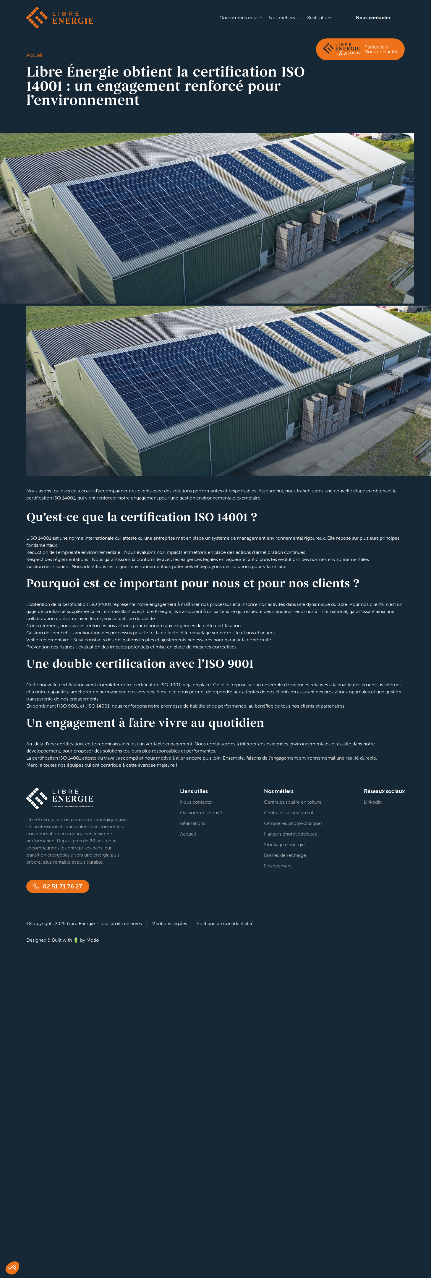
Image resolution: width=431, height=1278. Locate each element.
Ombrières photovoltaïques (293, 823)
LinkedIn (373, 802)
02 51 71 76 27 (62, 886)
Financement (278, 866)
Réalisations (319, 17)
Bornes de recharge (285, 855)
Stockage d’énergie (284, 844)
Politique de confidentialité (225, 923)
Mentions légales (169, 923)
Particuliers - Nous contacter (381, 49)
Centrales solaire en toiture (293, 802)
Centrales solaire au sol (288, 812)
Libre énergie (59, 17)
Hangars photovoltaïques (290, 834)
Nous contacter (373, 17)
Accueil (188, 834)
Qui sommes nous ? (240, 17)
